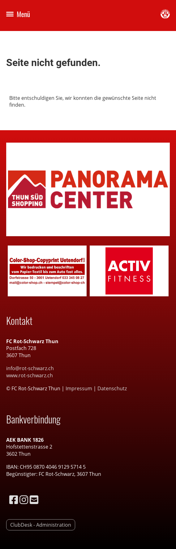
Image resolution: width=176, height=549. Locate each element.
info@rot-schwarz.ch (30, 368)
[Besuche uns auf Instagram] (23, 499)
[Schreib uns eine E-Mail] (34, 499)
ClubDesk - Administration (40, 524)
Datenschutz (112, 388)
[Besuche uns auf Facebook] (13, 499)
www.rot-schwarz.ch (29, 375)
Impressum (79, 388)
